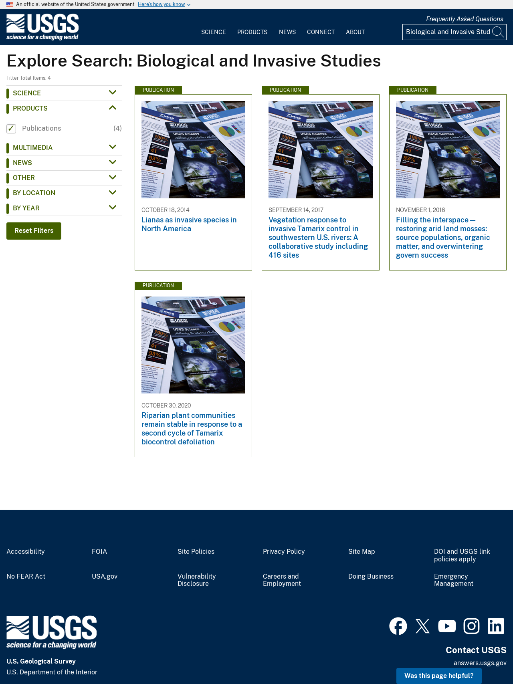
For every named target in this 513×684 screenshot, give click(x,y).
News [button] (22, 163)
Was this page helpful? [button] (439, 676)
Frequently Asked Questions (464, 19)
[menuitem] (214, 27)
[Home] (42, 38)
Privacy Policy (284, 551)
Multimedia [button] (33, 147)
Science (213, 32)
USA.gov (104, 576)
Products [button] (30, 108)
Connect (321, 32)
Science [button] (27, 93)
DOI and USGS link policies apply (462, 555)
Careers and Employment (282, 580)
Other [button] (24, 178)
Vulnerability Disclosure (197, 580)
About (355, 32)
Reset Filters (33, 230)
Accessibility (25, 551)
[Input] (454, 32)
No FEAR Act (25, 576)
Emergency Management (453, 580)
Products (252, 32)
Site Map (361, 551)
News (287, 32)
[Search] (499, 32)
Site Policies (196, 551)
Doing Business (371, 576)
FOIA (99, 551)
